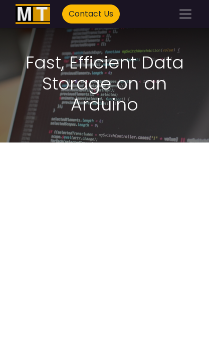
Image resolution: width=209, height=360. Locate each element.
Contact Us (91, 14)
